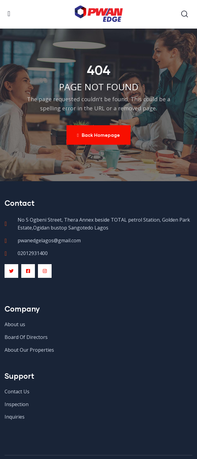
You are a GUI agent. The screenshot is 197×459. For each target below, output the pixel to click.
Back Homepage (98, 135)
